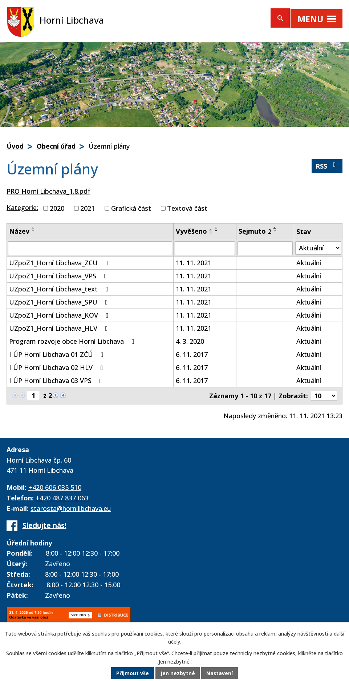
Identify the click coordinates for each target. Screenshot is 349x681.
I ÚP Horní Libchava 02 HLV (57, 367)
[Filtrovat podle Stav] (318, 248)
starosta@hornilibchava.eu (71, 508)
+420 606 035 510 (54, 487)
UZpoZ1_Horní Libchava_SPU (60, 302)
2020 (57, 208)
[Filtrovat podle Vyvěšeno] (205, 248)
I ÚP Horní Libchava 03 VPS (57, 380)
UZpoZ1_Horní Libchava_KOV (60, 315)
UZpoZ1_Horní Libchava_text (60, 289)
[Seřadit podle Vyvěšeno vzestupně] (216, 227)
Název (19, 231)
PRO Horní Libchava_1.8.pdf (48, 191)
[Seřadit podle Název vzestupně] (33, 227)
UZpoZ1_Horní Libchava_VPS (59, 275)
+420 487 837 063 (62, 497)
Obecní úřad (56, 146)
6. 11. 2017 (192, 354)
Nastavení (219, 673)
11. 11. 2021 (193, 262)
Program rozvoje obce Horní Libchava (73, 341)
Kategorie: (22, 207)
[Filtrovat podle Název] (90, 248)
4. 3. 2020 (190, 341)
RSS (327, 165)
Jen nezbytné (177, 673)
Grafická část (131, 208)
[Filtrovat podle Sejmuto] (265, 248)
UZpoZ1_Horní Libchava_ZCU (60, 262)
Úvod (15, 146)
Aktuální (308, 262)
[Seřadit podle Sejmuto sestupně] (275, 230)
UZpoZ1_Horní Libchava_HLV (60, 328)
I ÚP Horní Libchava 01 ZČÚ (57, 354)
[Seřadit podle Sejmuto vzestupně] (275, 227)
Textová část (187, 208)
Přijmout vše (132, 673)
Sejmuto (255, 231)
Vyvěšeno (194, 231)
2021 (87, 208)
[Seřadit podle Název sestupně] (33, 230)
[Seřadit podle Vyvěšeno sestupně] (216, 230)
